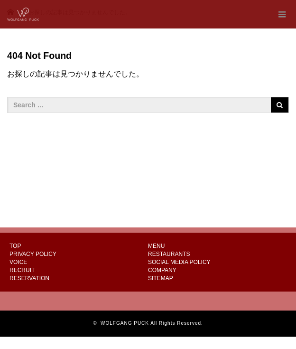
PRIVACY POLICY (32, 254)
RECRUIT (22, 270)
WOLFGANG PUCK (125, 323)
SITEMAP (160, 278)
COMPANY (162, 270)
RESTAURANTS (169, 254)
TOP (15, 246)
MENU (156, 246)
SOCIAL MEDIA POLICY (179, 262)
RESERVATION (29, 278)
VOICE (18, 262)
